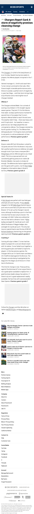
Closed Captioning (6, 428)
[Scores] (15, 12)
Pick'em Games (5, 375)
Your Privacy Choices (7, 425)
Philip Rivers (5, 154)
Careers (3, 400)
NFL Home (3, 15)
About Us (4, 397)
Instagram (4, 454)
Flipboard (4, 466)
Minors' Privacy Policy (7, 422)
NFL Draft (9, 15)
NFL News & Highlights (28, 15)
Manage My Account (7, 473)
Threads (3, 463)
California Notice (6, 431)
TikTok (3, 451)
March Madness (6, 387)
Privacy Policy (5, 419)
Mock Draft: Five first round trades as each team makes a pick (19, 354)
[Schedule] (22, 12)
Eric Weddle (25, 203)
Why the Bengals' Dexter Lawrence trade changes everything (19, 326)
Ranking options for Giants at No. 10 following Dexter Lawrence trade (18, 333)
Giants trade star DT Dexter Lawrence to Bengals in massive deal (19, 347)
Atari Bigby (28, 166)
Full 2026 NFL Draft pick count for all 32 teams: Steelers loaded (19, 340)
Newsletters (4, 476)
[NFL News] (8, 12)
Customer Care (5, 441)
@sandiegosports (25, 310)
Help (2, 438)
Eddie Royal (16, 205)
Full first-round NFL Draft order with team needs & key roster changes (18, 361)
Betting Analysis (6, 384)
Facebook (4, 457)
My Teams (4, 479)
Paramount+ (5, 406)
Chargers (7, 73)
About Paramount (6, 403)
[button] (28, 12)
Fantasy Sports (5, 378)
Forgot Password (6, 482)
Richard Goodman (7, 232)
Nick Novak (6, 200)
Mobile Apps (4, 390)
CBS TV (3, 409)
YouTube (3, 448)
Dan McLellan (6, 29)
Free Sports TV (5, 381)
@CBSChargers (11, 310)
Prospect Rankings (17, 15)
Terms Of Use (5, 416)
